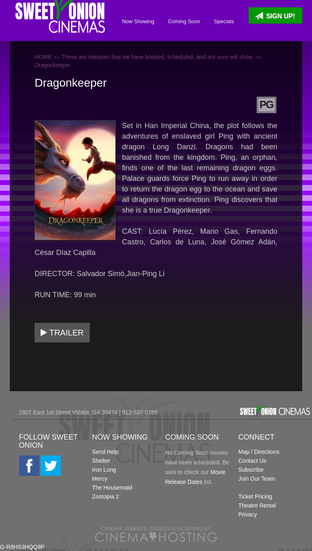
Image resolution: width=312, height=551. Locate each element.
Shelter (101, 460)
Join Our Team (256, 478)
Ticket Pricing (255, 496)
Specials (221, 21)
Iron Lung (104, 469)
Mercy (100, 478)
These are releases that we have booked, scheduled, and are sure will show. (157, 57)
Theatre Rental (257, 505)
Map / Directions (259, 452)
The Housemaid (112, 487)
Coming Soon (182, 21)
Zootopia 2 (105, 496)
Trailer (62, 332)
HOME (43, 57)
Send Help (105, 452)
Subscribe (251, 469)
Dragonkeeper (53, 65)
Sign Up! (275, 16)
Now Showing (135, 21)
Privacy (247, 514)
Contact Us (252, 460)
